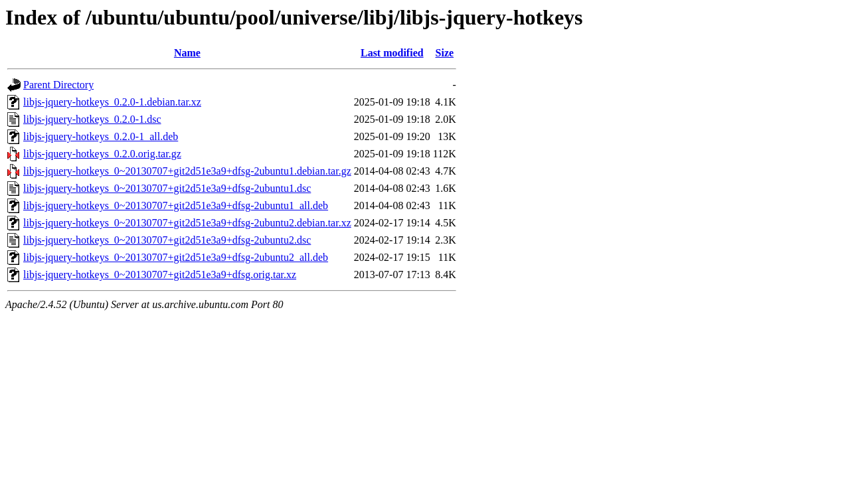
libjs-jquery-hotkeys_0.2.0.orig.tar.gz (102, 153)
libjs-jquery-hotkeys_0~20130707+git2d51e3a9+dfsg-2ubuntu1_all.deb (175, 205)
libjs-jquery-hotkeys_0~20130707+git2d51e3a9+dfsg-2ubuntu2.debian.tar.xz (187, 222)
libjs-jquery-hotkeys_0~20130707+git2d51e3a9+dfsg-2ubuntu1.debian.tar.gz (187, 171)
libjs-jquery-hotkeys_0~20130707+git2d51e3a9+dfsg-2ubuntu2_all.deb (175, 257)
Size (445, 52)
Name (187, 52)
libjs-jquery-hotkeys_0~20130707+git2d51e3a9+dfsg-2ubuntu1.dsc (167, 188)
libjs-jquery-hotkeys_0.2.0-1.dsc (92, 119)
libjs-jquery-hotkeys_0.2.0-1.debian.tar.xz (112, 102)
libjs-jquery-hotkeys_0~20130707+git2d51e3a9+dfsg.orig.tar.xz (159, 274)
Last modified (392, 52)
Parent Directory (58, 84)
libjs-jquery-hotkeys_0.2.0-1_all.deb (100, 136)
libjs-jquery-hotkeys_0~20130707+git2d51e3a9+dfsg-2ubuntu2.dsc (167, 240)
